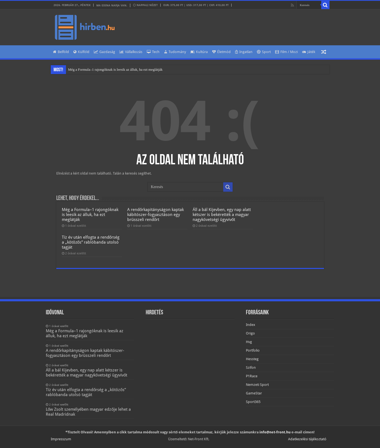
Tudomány (175, 52)
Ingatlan (244, 52)
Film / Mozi (286, 52)
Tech (153, 52)
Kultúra (199, 52)
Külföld (81, 52)
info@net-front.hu (275, 432)
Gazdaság (104, 52)
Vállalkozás (130, 52)
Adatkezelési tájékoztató (307, 439)
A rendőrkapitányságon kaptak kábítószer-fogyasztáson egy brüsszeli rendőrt (155, 214)
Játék (308, 52)
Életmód (221, 52)
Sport (264, 52)
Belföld (61, 52)
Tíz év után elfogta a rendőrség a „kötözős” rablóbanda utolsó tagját (90, 242)
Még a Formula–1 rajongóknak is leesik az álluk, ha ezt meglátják (115, 69)
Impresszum (61, 439)
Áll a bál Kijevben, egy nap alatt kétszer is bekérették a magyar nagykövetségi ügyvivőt (222, 214)
